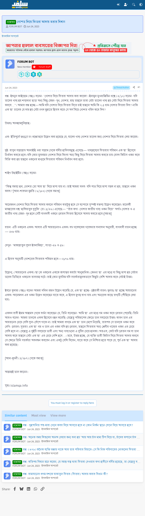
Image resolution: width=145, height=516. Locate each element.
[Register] (126, 5)
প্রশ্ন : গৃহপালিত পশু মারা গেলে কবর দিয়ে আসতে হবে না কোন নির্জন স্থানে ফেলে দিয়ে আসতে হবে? (78, 425)
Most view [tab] (38, 415)
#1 (139, 87)
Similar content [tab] (16, 415)
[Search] (133, 5)
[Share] (133, 87)
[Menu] (5, 4)
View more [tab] (58, 415)
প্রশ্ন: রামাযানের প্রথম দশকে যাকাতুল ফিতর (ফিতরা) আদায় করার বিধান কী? (65, 474)
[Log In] (118, 5)
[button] (140, 5)
